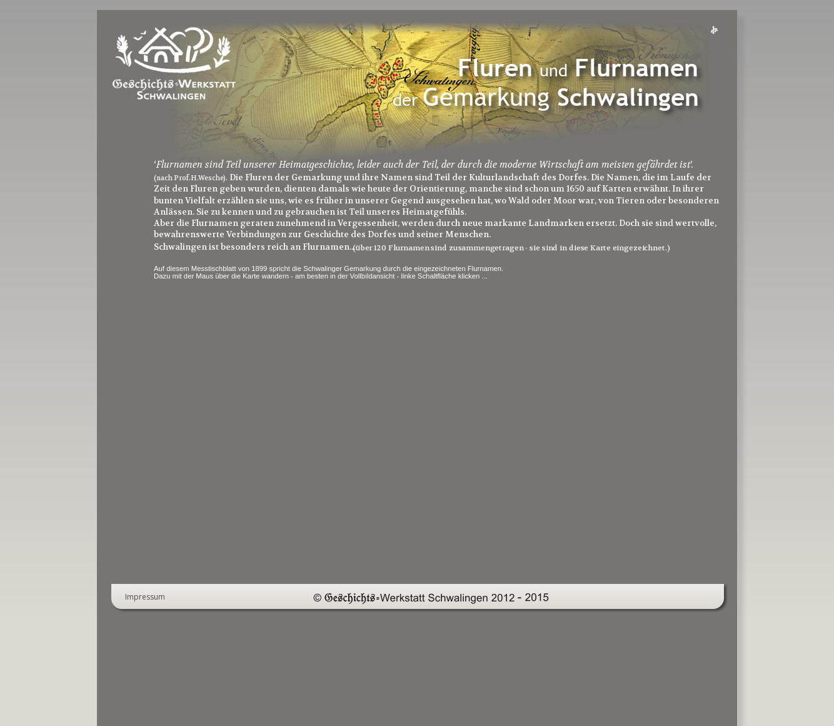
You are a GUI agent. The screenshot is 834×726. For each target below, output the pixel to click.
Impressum (145, 596)
